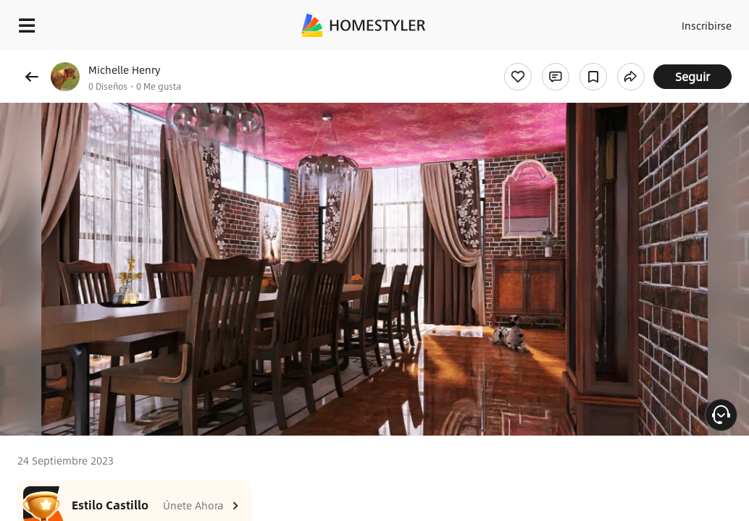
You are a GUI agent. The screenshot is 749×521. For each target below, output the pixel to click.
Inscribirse (697, 22)
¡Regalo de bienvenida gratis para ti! (584, 61)
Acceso (641, 22)
